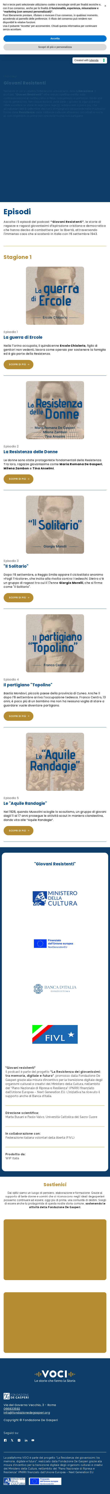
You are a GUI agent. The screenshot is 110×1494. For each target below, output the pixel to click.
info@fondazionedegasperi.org (27, 1413)
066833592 (12, 1409)
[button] (105, 6)
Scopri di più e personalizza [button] (55, 47)
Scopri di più (19, 364)
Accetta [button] (55, 38)
